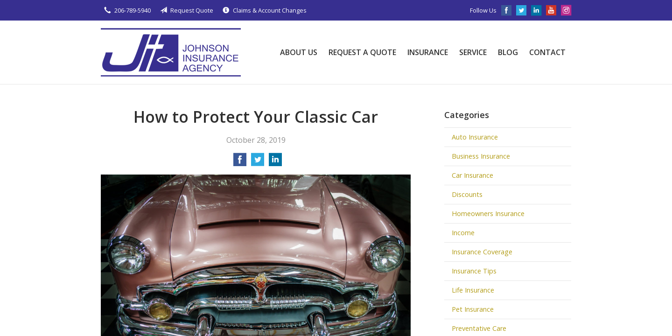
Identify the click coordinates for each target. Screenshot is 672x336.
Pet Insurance (473, 309)
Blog (508, 52)
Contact (547, 52)
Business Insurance (481, 156)
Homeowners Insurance (488, 213)
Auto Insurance (475, 137)
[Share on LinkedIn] (275, 162)
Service (473, 52)
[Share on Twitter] (257, 162)
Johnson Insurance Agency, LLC (171, 52)
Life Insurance (473, 290)
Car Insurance (472, 175)
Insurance (427, 52)
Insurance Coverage (482, 251)
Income (463, 232)
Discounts (467, 194)
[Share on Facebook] (239, 162)
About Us (298, 52)
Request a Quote (362, 52)
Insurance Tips (474, 270)
